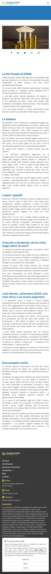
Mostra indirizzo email (10, 493)
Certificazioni (7, 464)
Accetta (25, 568)
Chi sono (5, 461)
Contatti (5, 477)
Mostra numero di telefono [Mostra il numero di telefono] (11, 500)
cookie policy (38, 550)
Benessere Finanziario (11, 467)
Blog (4, 473)
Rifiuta (25, 564)
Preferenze (25, 559)
